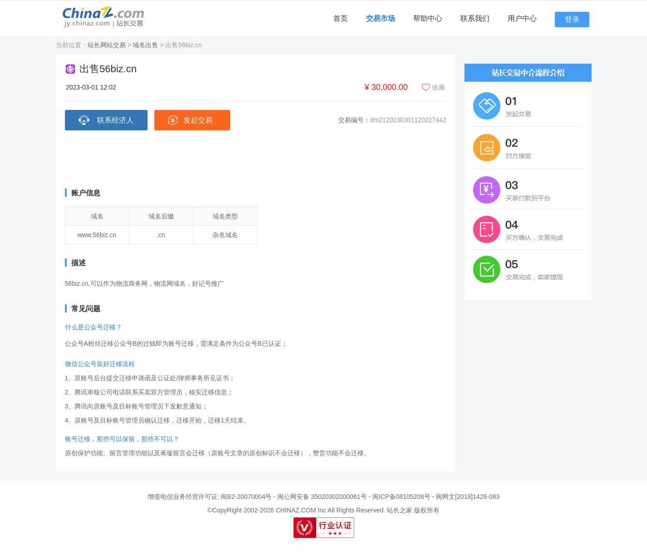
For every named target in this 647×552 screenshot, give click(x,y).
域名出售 (145, 45)
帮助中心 (427, 18)
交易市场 (380, 18)
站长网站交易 (107, 45)
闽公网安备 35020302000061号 (322, 496)
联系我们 (474, 18)
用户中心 (522, 18)
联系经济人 (115, 120)
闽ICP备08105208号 (401, 496)
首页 (340, 18)
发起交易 (197, 120)
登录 (572, 19)
